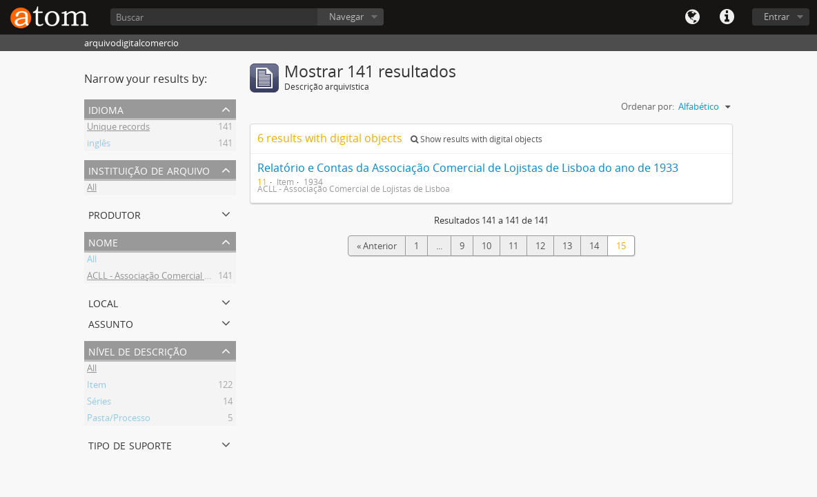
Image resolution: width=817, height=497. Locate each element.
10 (486, 246)
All (92, 189)
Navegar (346, 16)
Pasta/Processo (118, 419)
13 (567, 246)
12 (540, 246)
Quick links (726, 17)
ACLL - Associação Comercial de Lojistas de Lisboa (188, 277)
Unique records (118, 128)
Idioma (692, 17)
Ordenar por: (647, 106)
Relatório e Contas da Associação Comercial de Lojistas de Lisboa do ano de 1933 (467, 167)
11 (513, 246)
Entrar (776, 16)
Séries (99, 403)
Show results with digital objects (476, 139)
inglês (98, 145)
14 (594, 246)
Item (96, 386)
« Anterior (377, 246)
